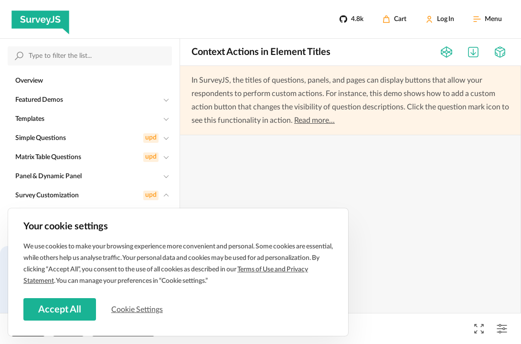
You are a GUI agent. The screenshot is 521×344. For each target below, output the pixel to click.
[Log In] (439, 19)
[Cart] (394, 19)
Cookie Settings (138, 309)
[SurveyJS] (40, 19)
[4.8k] (351, 19)
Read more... (314, 120)
